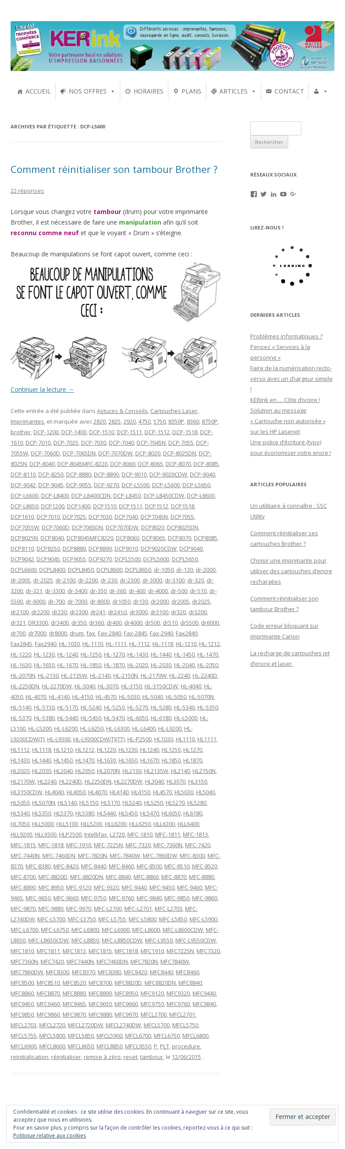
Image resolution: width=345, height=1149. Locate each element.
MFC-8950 (50, 887)
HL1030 (163, 739)
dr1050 (121, 601)
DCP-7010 (38, 443)
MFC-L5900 (203, 919)
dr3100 (159, 612)
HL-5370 (21, 718)
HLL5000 (43, 824)
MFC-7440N (25, 856)
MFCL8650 (81, 1046)
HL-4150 (82, 697)
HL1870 (192, 760)
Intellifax (95, 834)
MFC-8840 (118, 877)
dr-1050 (164, 570)
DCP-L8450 (127, 495)
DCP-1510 (101, 432)
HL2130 (131, 771)
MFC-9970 (78, 908)
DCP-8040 (42, 464)
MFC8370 (83, 972)
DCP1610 (22, 517)
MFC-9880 (50, 908)
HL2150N (204, 771)
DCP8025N (24, 538)
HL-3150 (131, 686)
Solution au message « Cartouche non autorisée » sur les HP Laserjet (288, 421)
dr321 (18, 623)
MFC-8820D (52, 877)
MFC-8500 (149, 866)
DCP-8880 (78, 474)
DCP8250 (48, 548)
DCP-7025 (65, 443)
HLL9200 (21, 834)
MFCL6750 (167, 1036)
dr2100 (20, 612)
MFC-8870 (173, 877)
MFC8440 (161, 972)
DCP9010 (126, 548)
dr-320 (195, 580)
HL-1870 (114, 665)
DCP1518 (182, 506)
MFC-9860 (204, 898)
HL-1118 (162, 644)
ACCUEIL (38, 91)
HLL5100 (67, 824)
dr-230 (108, 580)
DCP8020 (152, 527)
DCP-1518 (184, 432)
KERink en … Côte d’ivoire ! (285, 400)
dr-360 (117, 591)
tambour (151, 1057)
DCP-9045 (50, 485)
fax (90, 633)
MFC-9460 (189, 887)
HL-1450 (184, 654)
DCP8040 (52, 538)
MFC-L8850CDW (122, 940)
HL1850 (171, 760)
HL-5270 (137, 707)
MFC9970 (126, 1014)
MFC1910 (152, 951)
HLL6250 (140, 824)
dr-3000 (152, 580)
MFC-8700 (23, 877)
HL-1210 (186, 644)
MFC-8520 (204, 866)
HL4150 (140, 792)
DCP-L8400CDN (91, 495)
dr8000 (58, 633)
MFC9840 (204, 1004)
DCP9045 (48, 559)
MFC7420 (52, 961)
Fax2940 (45, 644)
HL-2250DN (25, 686)
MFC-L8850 (85, 940)
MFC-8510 (176, 866)
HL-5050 (176, 697)
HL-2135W (74, 676)
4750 (144, 421)
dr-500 (179, 591)
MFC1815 (100, 951)
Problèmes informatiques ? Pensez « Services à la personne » (286, 346)
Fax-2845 (135, 633)
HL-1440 (161, 654)
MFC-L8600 (146, 930)
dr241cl (117, 612)
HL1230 (128, 750)
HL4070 (97, 792)
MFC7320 (208, 951)
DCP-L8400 (55, 495)
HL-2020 (137, 665)
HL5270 (175, 803)
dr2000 (160, 601)
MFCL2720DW (85, 1025)
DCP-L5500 (135, 485)
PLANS (191, 91)
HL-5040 (152, 697)
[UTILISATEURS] (321, 91)
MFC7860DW (27, 972)
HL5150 (88, 803)
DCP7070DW (122, 527)
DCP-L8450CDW (164, 495)
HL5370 (63, 813)
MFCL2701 (182, 1014)
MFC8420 (135, 972)
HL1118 (41, 750)
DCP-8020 (147, 453)
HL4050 (76, 792)
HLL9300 (45, 834)
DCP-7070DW (115, 453)
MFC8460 (187, 972)
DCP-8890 (106, 474)
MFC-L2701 (138, 908)
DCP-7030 (93, 443)
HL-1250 (91, 654)
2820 (99, 421)
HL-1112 (139, 644)
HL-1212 (209, 644)
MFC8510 (48, 983)
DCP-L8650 (24, 506)
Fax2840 (186, 633)
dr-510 (198, 591)
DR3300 (38, 623)
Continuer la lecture (42, 389)
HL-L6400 (144, 728)
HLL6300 (164, 824)
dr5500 (189, 623)
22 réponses (27, 191)
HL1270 (192, 750)
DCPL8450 (81, 570)
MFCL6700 (138, 1036)
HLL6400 (188, 824)
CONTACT (289, 91)
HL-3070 (108, 686)
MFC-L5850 (173, 919)
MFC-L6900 (116, 930)
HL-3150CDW (161, 686)
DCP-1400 (73, 432)
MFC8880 (74, 993)
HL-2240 (179, 676)
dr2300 (79, 612)
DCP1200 (52, 506)
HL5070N (43, 803)
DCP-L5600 (166, 485)
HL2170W (23, 781)
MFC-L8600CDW (183, 930)
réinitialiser (66, 1057)
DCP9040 (191, 548)
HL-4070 (36, 697)
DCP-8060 (122, 464)
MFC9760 (178, 1004)
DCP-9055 (78, 485)
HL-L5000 (185, 718)
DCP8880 (74, 548)
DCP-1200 (46, 432)
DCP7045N (154, 517)
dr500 (152, 623)
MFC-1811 (167, 834)
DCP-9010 (134, 474)
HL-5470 (114, 718)
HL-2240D (205, 676)
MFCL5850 (81, 1036)
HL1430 (20, 760)
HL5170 (110, 803)
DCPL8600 (109, 570)
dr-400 (137, 591)
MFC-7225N (108, 845)
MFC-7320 (138, 845)
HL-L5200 (40, 728)
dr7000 (37, 633)
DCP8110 (22, 548)
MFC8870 (48, 993)
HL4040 (54, 792)
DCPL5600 (156, 559)
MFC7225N (180, 951)
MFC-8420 (65, 866)
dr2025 (201, 601)
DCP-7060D (45, 453)
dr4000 (133, 623)
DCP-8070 (178, 464)
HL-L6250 (92, 728)
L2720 (117, 834)
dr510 (170, 623)
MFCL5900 (109, 1036)
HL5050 (20, 803)
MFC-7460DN (58, 856)
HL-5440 (67, 718)
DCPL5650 (185, 559)
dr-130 (184, 570)
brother (21, 432)
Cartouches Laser (173, 411)
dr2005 (180, 601)
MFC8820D (128, 983)
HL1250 (171, 750)
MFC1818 (126, 951)
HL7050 (20, 824)
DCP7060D (55, 527)
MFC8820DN (160, 983)
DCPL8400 (52, 570)
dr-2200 (88, 580)
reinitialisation (29, 1057)
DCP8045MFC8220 (90, 538)
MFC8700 (100, 983)
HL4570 (162, 792)
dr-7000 (77, 601)
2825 (114, 421)
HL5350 (41, 813)
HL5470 (149, 813)
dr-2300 (130, 580)
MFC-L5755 (112, 919)
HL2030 (41, 771)
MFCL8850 (109, 1046)
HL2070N (108, 771)
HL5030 (183, 792)
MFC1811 (48, 951)
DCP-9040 (202, 474)
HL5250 (153, 803)
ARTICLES (233, 91)
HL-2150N (125, 676)
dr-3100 (175, 580)
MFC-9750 (93, 898)
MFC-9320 (106, 887)
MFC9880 (100, 1014)
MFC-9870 (23, 908)
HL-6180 (161, 718)
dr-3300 (55, 591)
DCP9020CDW (159, 548)
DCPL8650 (138, 570)
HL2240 (46, 781)
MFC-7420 (197, 845)
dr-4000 (158, 591)
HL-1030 (69, 644)
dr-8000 (100, 601)
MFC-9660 (65, 898)
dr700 (18, 633)
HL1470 (84, 760)
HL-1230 (44, 654)
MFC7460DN (112, 961)
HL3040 (154, 781)
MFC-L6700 (24, 930)
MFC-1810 (139, 834)
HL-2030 (161, 665)
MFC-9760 (121, 898)
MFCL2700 (154, 1014)
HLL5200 (91, 824)
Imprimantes (27, 421)
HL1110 (185, 739)
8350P (176, 421)
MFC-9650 (38, 898)
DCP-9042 (23, 485)
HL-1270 (114, 654)
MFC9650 (100, 1004)
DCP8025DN (182, 527)
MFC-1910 (78, 845)
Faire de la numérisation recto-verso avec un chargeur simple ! (291, 378)
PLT (164, 1046)
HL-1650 (44, 665)
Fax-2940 (161, 633)
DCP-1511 (129, 432)
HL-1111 (116, 644)
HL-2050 (207, 665)
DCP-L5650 (196, 485)
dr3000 (139, 612)
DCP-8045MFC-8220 (82, 464)
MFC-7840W (125, 856)
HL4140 (119, 792)
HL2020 (20, 771)
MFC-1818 (50, 845)
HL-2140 (100, 676)
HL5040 (205, 792)
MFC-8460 (121, 866)
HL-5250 (114, 707)
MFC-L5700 (51, 919)
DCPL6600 (24, 570)
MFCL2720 (52, 1025)
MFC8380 (109, 972)
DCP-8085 (206, 464)
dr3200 (198, 612)
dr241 (97, 612)
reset (130, 1057)
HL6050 (171, 813)
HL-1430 (137, 654)
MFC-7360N (167, 845)
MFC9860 (48, 1014)
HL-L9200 (170, 728)
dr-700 (56, 601)
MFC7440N (80, 961)
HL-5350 (207, 707)
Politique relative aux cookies (49, 1135)
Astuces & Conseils (122, 411)
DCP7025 (74, 517)
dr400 (114, 623)
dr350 (78, 623)
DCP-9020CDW (168, 474)
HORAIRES (148, 91)
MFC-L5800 (142, 919)
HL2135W (156, 771)
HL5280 (196, 803)
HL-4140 (59, 697)
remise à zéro (102, 1057)
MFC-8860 (146, 877)
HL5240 (131, 803)
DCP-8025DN (179, 453)
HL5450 (128, 813)
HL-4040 (191, 686)
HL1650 (128, 760)
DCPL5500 (128, 559)
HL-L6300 (118, 728)
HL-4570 (106, 697)
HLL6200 (115, 824)
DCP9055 (74, 559)
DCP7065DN (87, 527)
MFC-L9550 (159, 940)
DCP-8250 (50, 474)
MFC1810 (22, 951)
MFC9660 (126, 1004)
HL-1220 (21, 654)
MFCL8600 (52, 1046)
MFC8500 (22, 983)
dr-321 (34, 591)
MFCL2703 (24, 1025)
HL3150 (197, 781)
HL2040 (63, 771)
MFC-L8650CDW (48, 940)
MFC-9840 (149, 898)
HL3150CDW (26, 792)
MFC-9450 (161, 887)
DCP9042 (22, 559)
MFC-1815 (23, 845)
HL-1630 (21, 665)
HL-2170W (154, 676)
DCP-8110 (23, 474)
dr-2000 (205, 570)
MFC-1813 (195, 834)
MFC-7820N (92, 856)
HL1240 (149, 750)
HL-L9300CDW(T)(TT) (99, 739)
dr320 (178, 612)
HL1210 (63, 750)
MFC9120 (152, 993)
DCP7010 (48, 517)
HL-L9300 (58, 739)
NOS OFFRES (88, 91)
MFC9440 (204, 993)
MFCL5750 (185, 1025)
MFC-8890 (23, 887)
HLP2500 (70, 834)
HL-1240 (67, 654)
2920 (129, 421)
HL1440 (41, 760)
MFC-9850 (176, 898)
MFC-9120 (78, 887)
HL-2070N (23, 676)
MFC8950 (126, 993)
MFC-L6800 (85, 930)
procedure (186, 1046)
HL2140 (180, 771)
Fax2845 (21, 644)
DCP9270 (100, 559)
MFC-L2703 (168, 908)
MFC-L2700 (108, 908)
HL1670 (149, 760)
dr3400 (60, 623)
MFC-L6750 (55, 930)
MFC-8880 (201, 877)
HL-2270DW (57, 686)
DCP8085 (205, 538)
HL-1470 (207, 654)
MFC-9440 (134, 887)
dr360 (96, 623)
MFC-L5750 (82, 919)
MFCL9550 (138, 1046)
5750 (159, 421)
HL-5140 (21, 707)
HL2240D (70, 781)
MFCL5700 (157, 1025)
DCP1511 (130, 506)
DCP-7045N (151, 443)
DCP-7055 (180, 443)
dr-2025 (43, 580)
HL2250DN (98, 781)
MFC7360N (24, 961)
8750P (210, 421)
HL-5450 (91, 718)
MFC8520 (74, 983)
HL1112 (20, 750)
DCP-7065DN (79, 453)
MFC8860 (22, 993)
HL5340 (20, 813)
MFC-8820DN (86, 877)
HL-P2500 (139, 739)
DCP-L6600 (24, 495)
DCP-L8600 (201, 495)
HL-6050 (137, 718)
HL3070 (176, 781)
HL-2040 (184, 665)
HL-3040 (84, 686)
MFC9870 (74, 1014)
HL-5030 (129, 697)
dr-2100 (65, 580)
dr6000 (210, 623)
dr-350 (98, 591)
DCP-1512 (157, 432)
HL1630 (106, 760)
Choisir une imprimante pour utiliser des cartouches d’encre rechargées (291, 571)
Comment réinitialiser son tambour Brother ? (114, 169)
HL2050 (84, 771)
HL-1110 (92, 644)
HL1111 (206, 739)
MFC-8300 (192, 856)
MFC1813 (74, 951)
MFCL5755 (24, 1036)
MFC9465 (74, 1004)
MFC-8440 (93, 866)
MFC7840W (174, 961)
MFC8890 (100, 993)
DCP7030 (100, 517)
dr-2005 (20, 580)
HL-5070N (201, 697)
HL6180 (192, 813)
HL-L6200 (66, 728)
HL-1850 (91, 665)
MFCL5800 (52, 1036)
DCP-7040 (121, 443)
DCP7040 (126, 517)
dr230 (59, 612)
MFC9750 (152, 1004)
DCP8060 (127, 538)
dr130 (140, 601)
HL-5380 (44, 718)
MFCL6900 (24, 1046)
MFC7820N (144, 961)
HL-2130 (48, 676)
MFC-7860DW (160, 856)
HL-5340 (184, 707)
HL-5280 (161, 707)
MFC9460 (48, 1004)
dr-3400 (77, 591)
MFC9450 (22, 1004)
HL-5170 (67, 707)
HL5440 (106, 813)
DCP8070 (179, 538)
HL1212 (84, 750)
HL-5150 (44, 707)
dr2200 (40, 612)
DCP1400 (78, 506)
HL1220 (106, 750)
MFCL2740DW (123, 1025)
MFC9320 (178, 993)
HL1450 (63, 760)
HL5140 (67, 803)
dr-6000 (35, 601)
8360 (193, 421)
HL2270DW (128, 781)
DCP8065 (153, 538)
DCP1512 (156, 506)
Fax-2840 (109, 633)
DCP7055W (25, 527)
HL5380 (84, 813)
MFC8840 (190, 983)
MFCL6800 (195, 1036)
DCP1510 (104, 506)
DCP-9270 (106, 485)
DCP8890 (100, 548)
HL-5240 (91, 707)
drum (77, 633)
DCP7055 (182, 517)
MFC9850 (22, 1014)
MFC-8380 (38, 866)
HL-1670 (67, 665)
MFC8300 (57, 972)
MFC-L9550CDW (195, 940)
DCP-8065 (150, 464)
